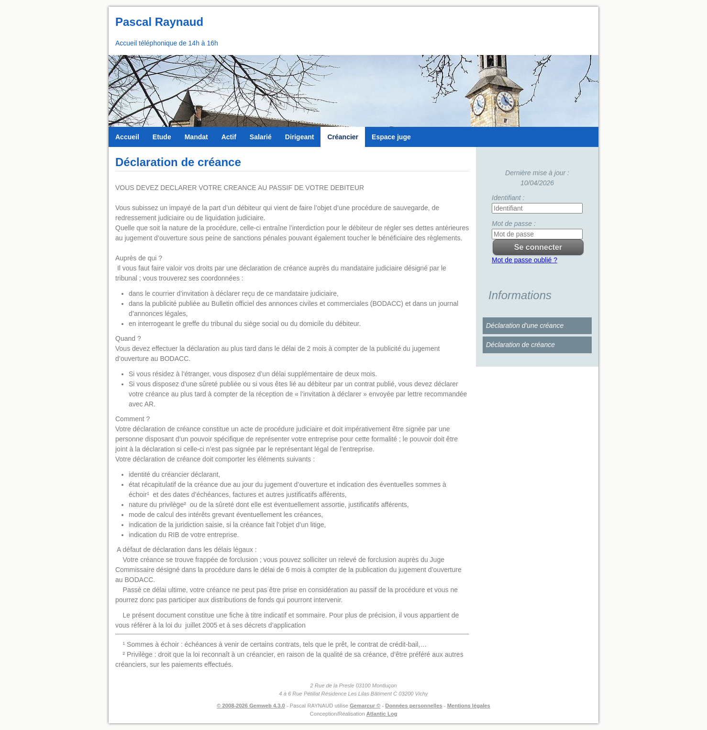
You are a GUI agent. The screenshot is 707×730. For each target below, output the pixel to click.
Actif (228, 137)
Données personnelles (413, 705)
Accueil (127, 137)
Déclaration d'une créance (524, 325)
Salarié (261, 137)
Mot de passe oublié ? (524, 260)
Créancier (342, 137)
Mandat (196, 137)
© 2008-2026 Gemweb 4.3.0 (251, 705)
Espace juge (391, 137)
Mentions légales (468, 705)
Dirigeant (299, 137)
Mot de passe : (514, 223)
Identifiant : (508, 198)
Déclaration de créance (520, 344)
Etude (162, 137)
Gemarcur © (365, 705)
